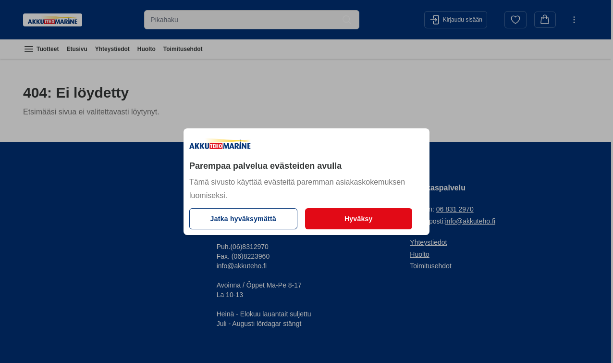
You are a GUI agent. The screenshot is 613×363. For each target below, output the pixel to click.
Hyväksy (358, 219)
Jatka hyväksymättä (243, 219)
